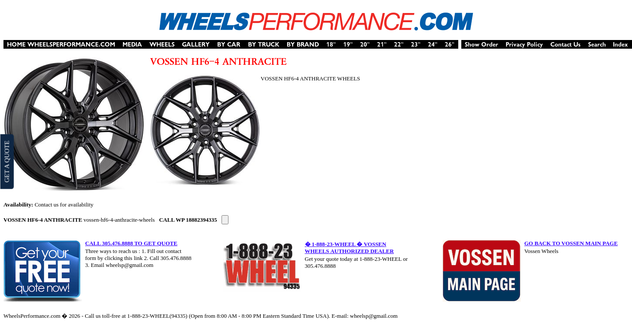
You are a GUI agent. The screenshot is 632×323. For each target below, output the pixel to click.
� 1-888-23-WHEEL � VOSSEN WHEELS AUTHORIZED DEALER (349, 247)
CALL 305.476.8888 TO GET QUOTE (131, 243)
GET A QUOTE (6, 161)
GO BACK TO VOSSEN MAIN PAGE (571, 243)
